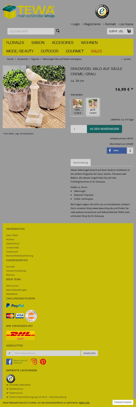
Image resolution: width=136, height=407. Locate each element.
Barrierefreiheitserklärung (19, 255)
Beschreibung (80, 162)
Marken (10, 239)
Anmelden (89, 353)
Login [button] (76, 24)
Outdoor (49, 51)
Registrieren (92, 24)
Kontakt (110, 24)
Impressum (12, 251)
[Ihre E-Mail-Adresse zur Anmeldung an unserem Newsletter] (46, 353)
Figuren (35, 59)
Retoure (10, 274)
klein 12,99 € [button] (77, 107)
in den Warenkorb (104, 129)
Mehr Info (84, 402)
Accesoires (62, 43)
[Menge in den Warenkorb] (79, 129)
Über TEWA (12, 235)
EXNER (129, 144)
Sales (96, 51)
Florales (15, 43)
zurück (127, 59)
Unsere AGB (12, 247)
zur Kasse (126, 24)
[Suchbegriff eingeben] (30, 31)
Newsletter (12, 293)
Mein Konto (12, 285)
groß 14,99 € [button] (92, 107)
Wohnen (89, 43)
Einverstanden (122, 402)
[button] (129, 31)
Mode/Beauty (19, 51)
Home (10, 59)
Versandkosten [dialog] (27, 133)
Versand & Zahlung (16, 270)
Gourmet (75, 51)
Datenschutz (12, 243)
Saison (38, 43)
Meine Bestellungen (16, 289)
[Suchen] (58, 30)
